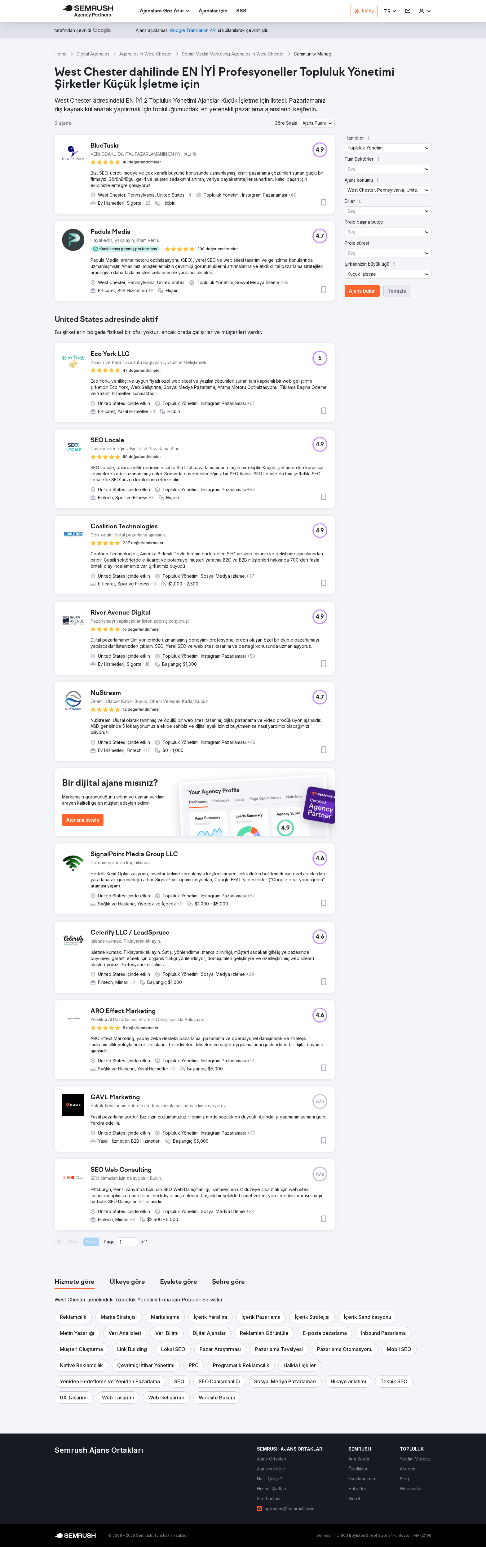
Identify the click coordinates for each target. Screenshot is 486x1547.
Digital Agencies (93, 53)
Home (61, 53)
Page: (110, 1241)
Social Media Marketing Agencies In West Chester (233, 53)
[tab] (75, 1282)
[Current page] (127, 1242)
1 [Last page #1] (147, 1241)
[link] (213, 11)
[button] (390, 11)
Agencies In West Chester (145, 53)
